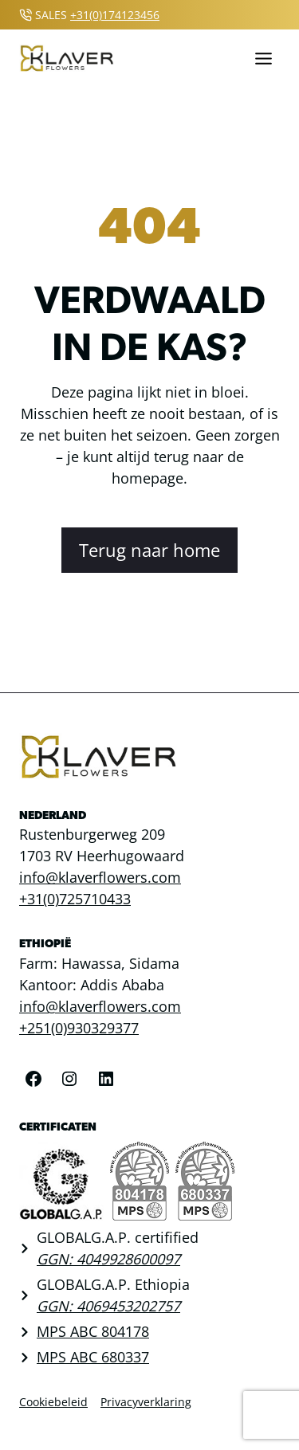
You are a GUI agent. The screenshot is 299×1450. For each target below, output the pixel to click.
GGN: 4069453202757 (108, 1305)
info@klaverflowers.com (100, 877)
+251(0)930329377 (79, 1027)
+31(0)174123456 (114, 14)
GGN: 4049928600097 (108, 1258)
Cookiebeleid (53, 1401)
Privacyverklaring (145, 1401)
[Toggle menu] (263, 58)
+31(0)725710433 (75, 898)
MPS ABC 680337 (93, 1356)
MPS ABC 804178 (93, 1331)
